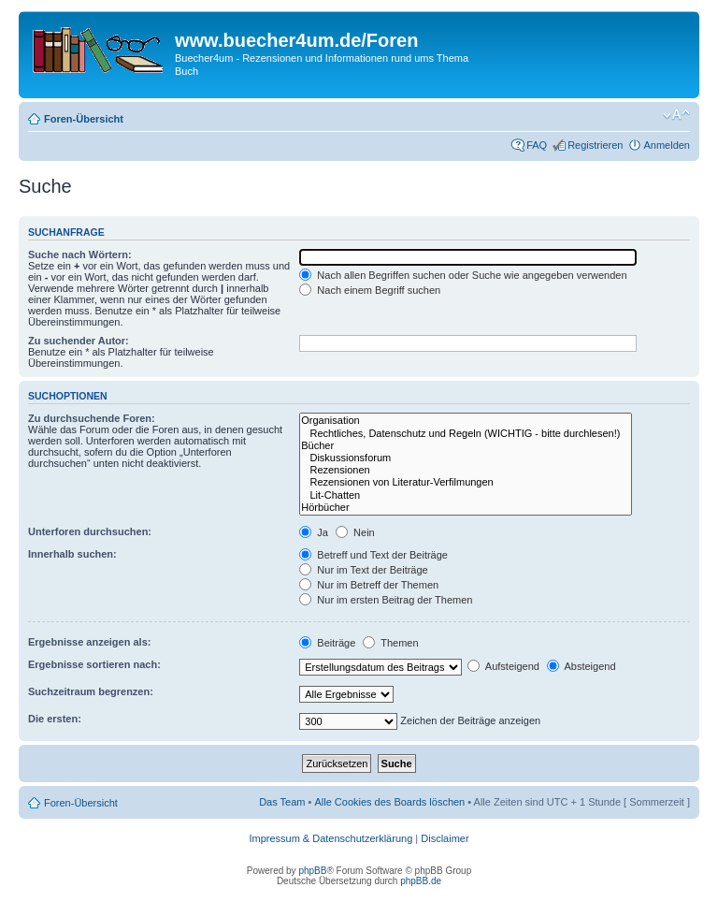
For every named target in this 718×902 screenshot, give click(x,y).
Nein (355, 532)
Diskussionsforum (465, 458)
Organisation (465, 421)
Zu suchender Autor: (78, 340)
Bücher (465, 446)
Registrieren (595, 145)
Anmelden (666, 145)
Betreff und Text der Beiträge (373, 554)
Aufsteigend (503, 666)
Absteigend (581, 666)
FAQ (536, 145)
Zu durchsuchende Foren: (91, 418)
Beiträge (327, 642)
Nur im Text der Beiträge (363, 569)
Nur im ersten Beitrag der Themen (385, 599)
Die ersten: (54, 718)
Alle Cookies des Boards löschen (389, 801)
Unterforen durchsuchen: (89, 531)
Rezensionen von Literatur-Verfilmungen (465, 482)
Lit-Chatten (465, 495)
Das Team (282, 801)
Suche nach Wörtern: (80, 254)
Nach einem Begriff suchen (369, 290)
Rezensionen (465, 470)
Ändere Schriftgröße (676, 115)
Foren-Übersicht (83, 118)
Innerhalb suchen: (72, 554)
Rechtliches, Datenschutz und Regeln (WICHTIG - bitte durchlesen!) (465, 434)
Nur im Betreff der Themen (368, 584)
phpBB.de (420, 881)
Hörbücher (465, 508)
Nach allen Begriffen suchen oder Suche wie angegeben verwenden (462, 275)
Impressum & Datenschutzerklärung (330, 838)
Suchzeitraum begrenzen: (90, 691)
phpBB (312, 871)
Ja (313, 532)
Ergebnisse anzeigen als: (89, 641)
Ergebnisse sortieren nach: (94, 664)
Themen (390, 642)
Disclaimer (444, 838)
